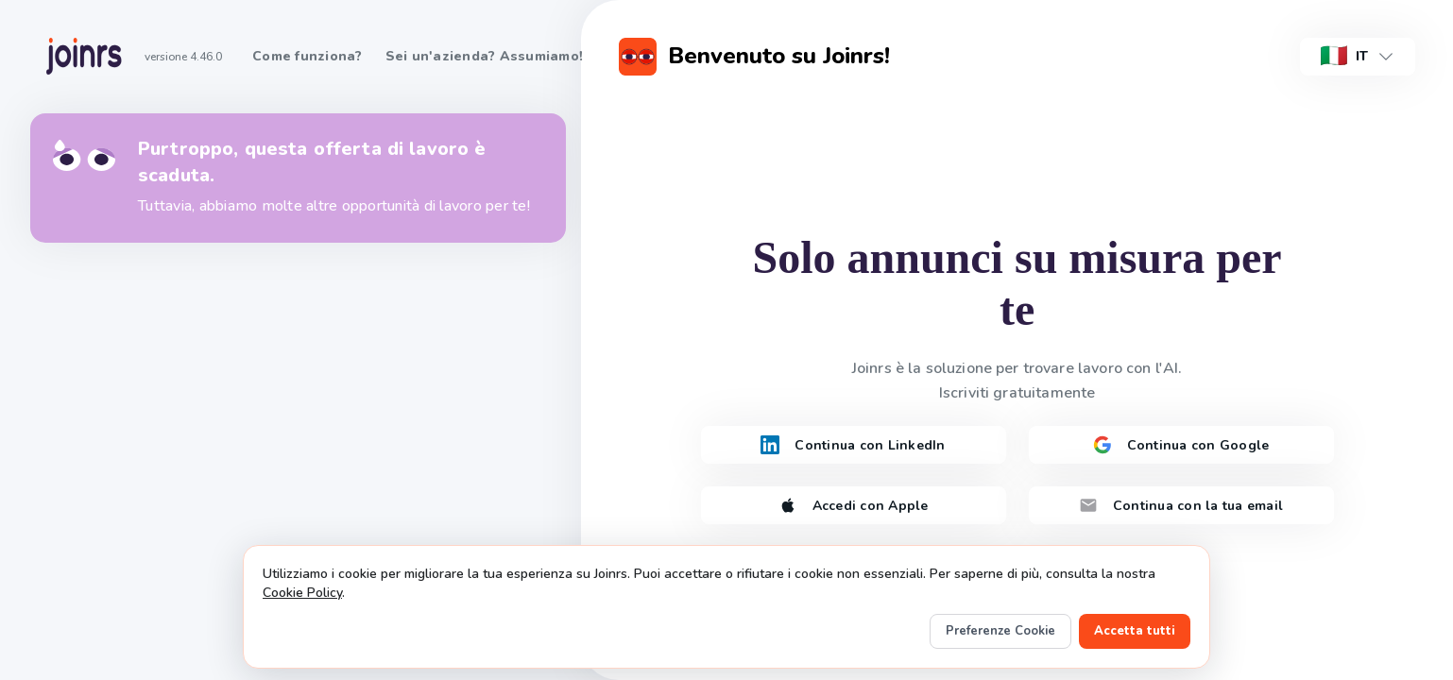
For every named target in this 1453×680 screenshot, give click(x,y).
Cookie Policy (302, 593)
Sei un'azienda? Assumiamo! (484, 56)
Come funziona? (307, 56)
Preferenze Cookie (1000, 630)
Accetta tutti (1134, 630)
